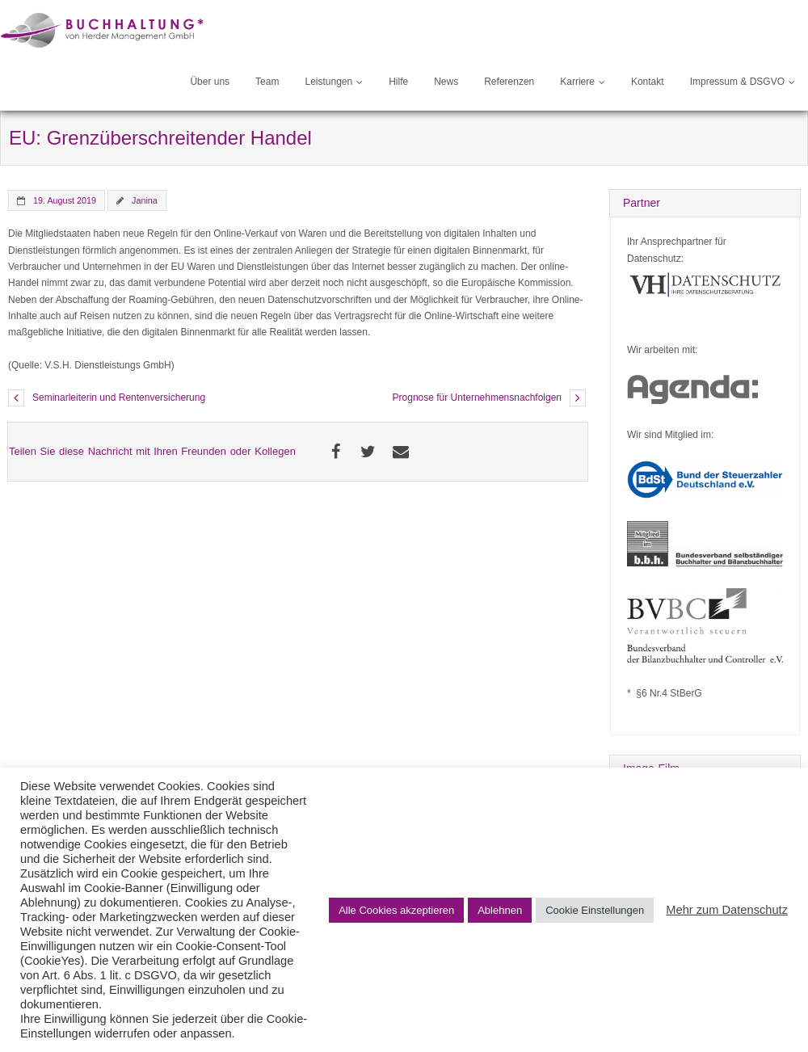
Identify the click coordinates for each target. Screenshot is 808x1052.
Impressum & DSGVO (737, 81)
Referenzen (509, 81)
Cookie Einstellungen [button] (594, 910)
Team (267, 81)
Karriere (577, 81)
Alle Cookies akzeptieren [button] (396, 910)
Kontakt (647, 81)
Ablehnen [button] (500, 910)
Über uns (209, 81)
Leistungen (328, 81)
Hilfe (398, 81)
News (446, 81)
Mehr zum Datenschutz (727, 909)
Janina (145, 200)
